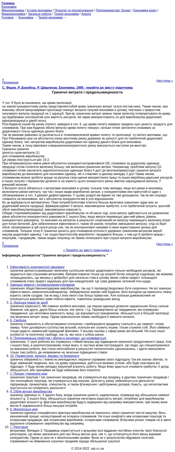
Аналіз (86, 14)
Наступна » (164, 80)
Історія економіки (39, 10)
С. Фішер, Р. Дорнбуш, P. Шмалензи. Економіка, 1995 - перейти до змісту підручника (67, 87)
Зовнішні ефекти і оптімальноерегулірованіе (42, 284)
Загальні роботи (39, 14)
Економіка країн (145, 10)
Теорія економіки (66, 14)
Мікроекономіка (13, 10)
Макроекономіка (13, 14)
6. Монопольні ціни (24, 409)
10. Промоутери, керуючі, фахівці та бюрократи (44, 356)
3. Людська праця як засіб (29, 302)
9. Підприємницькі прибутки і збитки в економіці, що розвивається (58, 338)
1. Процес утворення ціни (28, 373)
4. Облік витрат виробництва (31, 391)
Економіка (9, 6)
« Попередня (10, 80)
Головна (8, 17)
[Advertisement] (87, 47)
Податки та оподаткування (74, 10)
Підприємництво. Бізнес (113, 10)
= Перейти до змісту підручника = (87, 250)
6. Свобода (18, 320)
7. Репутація (19, 427)
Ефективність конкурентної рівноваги (37, 267)
